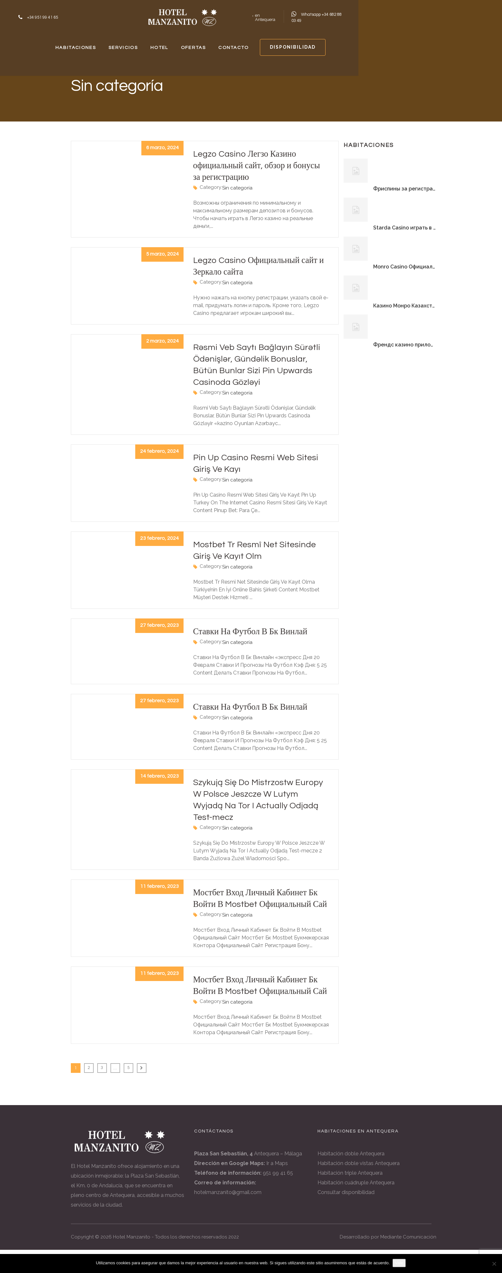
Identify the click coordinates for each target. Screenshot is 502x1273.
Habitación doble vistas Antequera (358, 1186)
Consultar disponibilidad (345, 1215)
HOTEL (223, 43)
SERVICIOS (177, 43)
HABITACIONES (119, 43)
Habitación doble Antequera (350, 1177)
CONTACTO (318, 43)
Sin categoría (237, 188)
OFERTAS (267, 43)
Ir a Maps (277, 1186)
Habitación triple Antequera (350, 1196)
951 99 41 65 (278, 1196)
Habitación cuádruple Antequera (355, 1206)
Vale (399, 1262)
